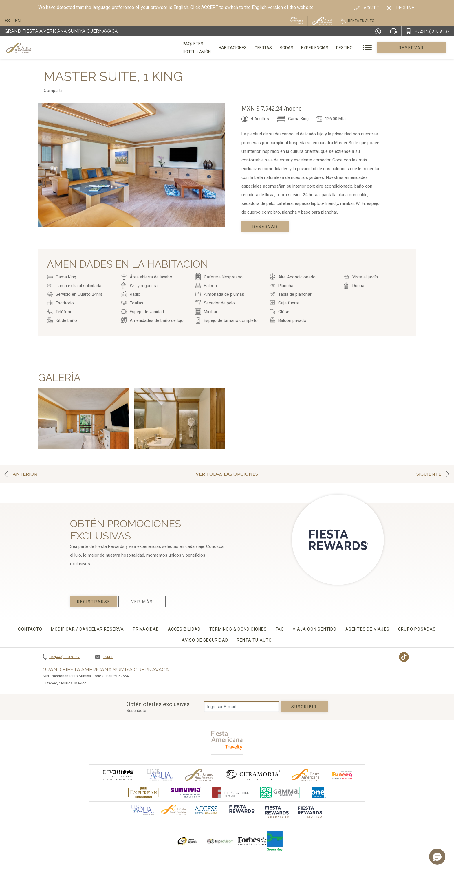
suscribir (304, 706)
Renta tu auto (254, 640)
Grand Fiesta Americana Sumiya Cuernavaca (61, 31)
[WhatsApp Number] (378, 31)
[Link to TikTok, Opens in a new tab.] (404, 657)
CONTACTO (30, 629)
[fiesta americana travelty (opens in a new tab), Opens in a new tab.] (227, 740)
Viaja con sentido (314, 629)
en (18, 20)
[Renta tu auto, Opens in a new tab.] (358, 21)
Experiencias (336, 47)
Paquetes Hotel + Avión (207, 49)
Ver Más (142, 601)
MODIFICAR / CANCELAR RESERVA (87, 629)
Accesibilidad (184, 629)
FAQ (280, 629)
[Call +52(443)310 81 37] (428, 31)
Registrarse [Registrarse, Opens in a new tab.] (93, 601)
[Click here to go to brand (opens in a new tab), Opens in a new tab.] (118, 775)
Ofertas (284, 47)
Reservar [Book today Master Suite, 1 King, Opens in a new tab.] (265, 226)
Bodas (308, 47)
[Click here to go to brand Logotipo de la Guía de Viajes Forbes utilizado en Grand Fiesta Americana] (252, 841)
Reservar (422, 47)
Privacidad (146, 629)
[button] (437, 857)
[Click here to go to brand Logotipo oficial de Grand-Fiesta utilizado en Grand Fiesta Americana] (200, 775)
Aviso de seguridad (205, 640)
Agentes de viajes (367, 629)
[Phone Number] (393, 31)
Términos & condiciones (238, 629)
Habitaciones (254, 47)
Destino (366, 47)
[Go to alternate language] (366, 8)
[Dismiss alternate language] (400, 8)
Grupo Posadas (417, 629)
